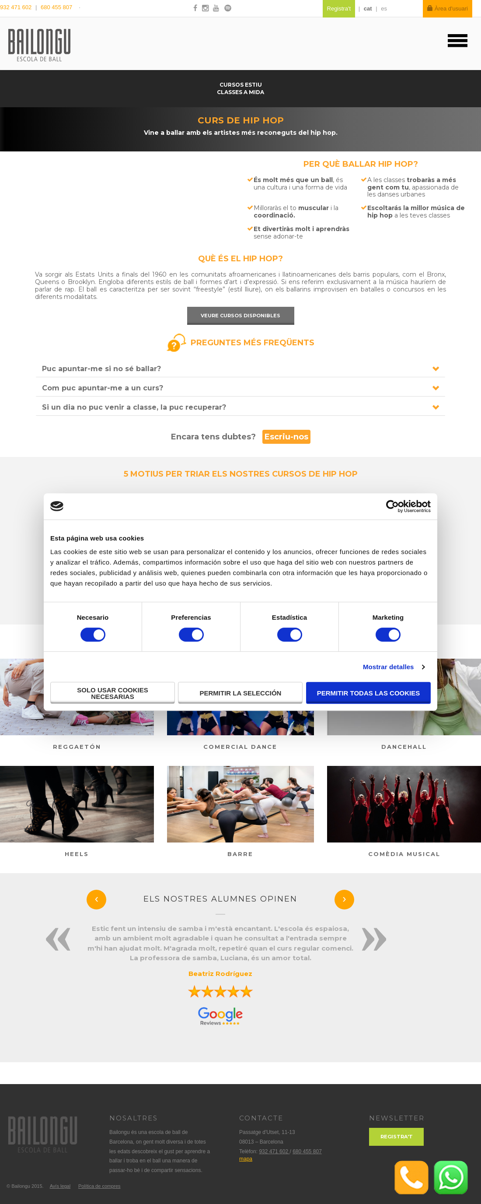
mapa (245, 1159)
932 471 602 (16, 7)
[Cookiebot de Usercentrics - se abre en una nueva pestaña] (392, 506)
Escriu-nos (286, 437)
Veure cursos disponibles (240, 315)
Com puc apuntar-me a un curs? (102, 388)
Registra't (396, 1137)
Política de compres (99, 1186)
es (384, 8)
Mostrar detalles (388, 666)
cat (368, 8)
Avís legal (60, 1186)
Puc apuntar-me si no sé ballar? (101, 369)
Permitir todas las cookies (368, 693)
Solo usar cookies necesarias (112, 693)
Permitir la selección (241, 693)
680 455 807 (56, 7)
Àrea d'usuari (447, 8)
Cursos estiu (241, 84)
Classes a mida (240, 92)
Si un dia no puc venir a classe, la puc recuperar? (134, 407)
